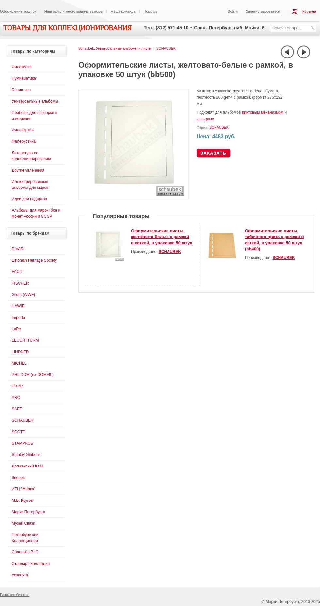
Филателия (22, 67)
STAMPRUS (22, 443)
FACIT (17, 272)
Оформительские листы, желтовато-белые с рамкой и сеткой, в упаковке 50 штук (161, 236)
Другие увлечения (28, 170)
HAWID (18, 306)
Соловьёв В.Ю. (26, 552)
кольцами (205, 119)
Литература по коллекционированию (31, 156)
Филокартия (23, 130)
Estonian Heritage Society (34, 260)
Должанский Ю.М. (28, 466)
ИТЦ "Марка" (23, 489)
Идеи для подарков (29, 199)
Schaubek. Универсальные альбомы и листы (115, 48)
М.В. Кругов (22, 500)
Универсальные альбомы (35, 101)
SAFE (17, 409)
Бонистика (21, 90)
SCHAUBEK (166, 48)
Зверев (18, 477)
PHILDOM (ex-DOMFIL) (33, 374)
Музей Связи (23, 523)
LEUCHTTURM (25, 340)
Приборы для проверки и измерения (34, 115)
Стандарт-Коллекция (31, 563)
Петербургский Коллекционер (25, 537)
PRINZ (18, 386)
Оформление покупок (18, 11)
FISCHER (20, 283)
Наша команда (123, 11)
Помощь (151, 11)
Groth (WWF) (23, 294)
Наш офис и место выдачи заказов (73, 11)
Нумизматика (24, 78)
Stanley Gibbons (26, 454)
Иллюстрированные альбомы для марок (30, 184)
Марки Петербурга (28, 512)
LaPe (16, 329)
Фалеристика (24, 141)
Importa (18, 317)
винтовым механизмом (263, 112)
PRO (16, 397)
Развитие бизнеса (14, 595)
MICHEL (19, 363)
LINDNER (20, 352)
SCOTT (18, 432)
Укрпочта (20, 575)
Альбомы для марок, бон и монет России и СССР (36, 213)
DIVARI (18, 249)
